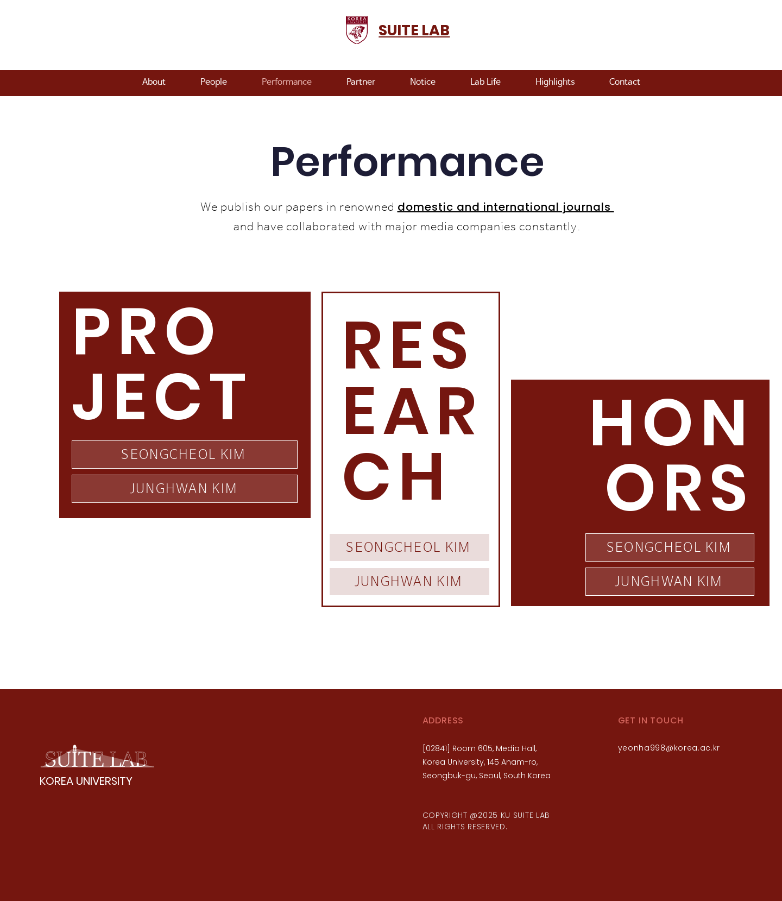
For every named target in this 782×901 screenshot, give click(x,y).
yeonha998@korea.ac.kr (669, 747)
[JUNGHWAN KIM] (185, 489)
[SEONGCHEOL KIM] (185, 454)
